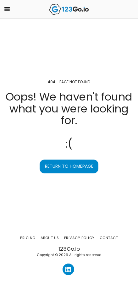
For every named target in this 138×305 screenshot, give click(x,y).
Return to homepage (69, 166)
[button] (7, 9)
